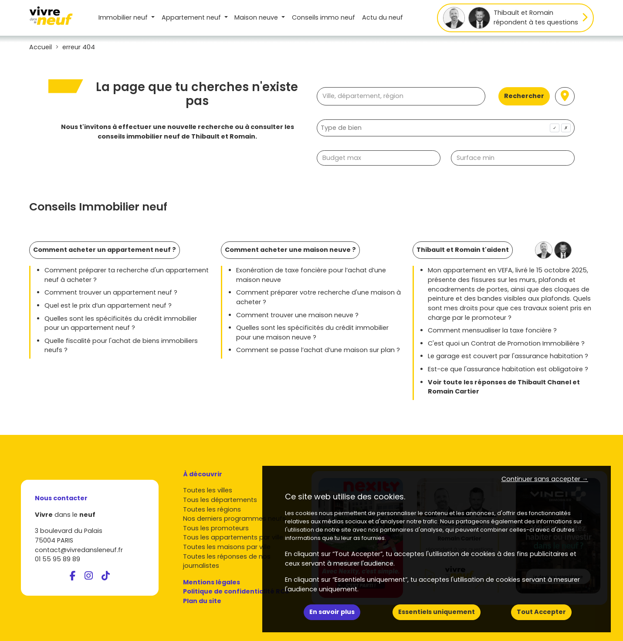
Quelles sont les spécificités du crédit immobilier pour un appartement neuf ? (120, 323)
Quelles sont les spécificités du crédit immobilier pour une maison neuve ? (312, 332)
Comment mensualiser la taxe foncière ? (492, 330)
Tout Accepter (541, 611)
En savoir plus (332, 611)
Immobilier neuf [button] (123, 17)
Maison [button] (257, 17)
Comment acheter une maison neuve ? (290, 249)
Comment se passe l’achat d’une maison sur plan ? (318, 350)
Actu (382, 17)
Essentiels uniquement (436, 611)
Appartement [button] (192, 17)
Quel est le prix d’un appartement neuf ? (108, 305)
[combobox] (446, 127)
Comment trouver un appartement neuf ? (110, 292)
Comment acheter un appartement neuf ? (104, 249)
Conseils (323, 17)
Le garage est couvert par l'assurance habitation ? (508, 356)
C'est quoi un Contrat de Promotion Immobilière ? (506, 343)
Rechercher (524, 96)
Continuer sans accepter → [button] (544, 479)
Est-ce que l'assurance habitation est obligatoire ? (508, 369)
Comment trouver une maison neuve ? (297, 315)
